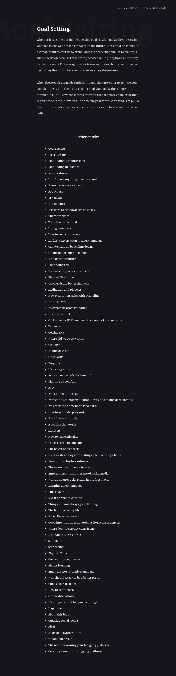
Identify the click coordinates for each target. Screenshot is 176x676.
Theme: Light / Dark (155, 8)
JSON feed (136, 8)
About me (122, 8)
